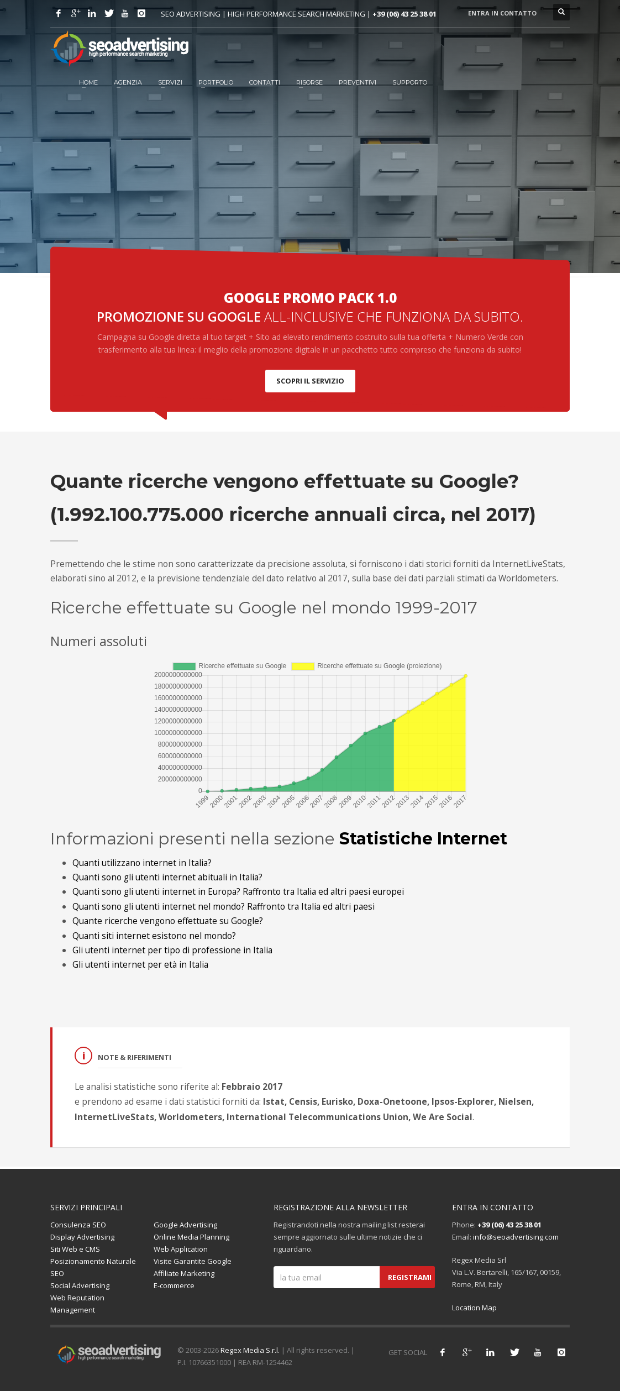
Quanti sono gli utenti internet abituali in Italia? (167, 877)
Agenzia (128, 82)
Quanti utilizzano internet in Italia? (142, 863)
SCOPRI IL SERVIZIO (310, 381)
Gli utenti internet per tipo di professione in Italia (172, 950)
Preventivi (357, 82)
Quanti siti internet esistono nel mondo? (154, 936)
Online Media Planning (191, 1237)
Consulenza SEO (78, 1225)
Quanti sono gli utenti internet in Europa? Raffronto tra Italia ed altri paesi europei (238, 891)
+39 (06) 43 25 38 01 (404, 14)
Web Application (181, 1249)
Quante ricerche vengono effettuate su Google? (167, 921)
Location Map (474, 1308)
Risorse (309, 82)
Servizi (170, 82)
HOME (88, 82)
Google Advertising (185, 1225)
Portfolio (215, 82)
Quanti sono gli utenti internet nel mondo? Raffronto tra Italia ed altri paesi (223, 906)
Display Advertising (82, 1237)
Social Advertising (79, 1285)
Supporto (409, 82)
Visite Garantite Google (193, 1261)
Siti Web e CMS (75, 1249)
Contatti (264, 82)
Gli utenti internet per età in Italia (140, 964)
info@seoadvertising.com (516, 1237)
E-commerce (174, 1285)
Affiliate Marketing (184, 1273)
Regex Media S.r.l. (250, 1350)
